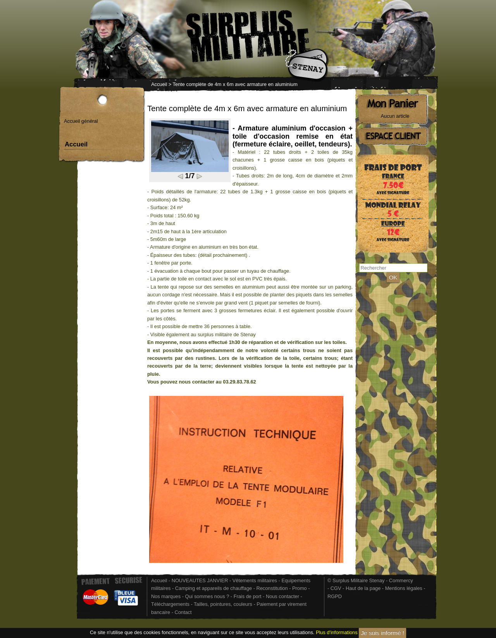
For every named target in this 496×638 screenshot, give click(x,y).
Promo (300, 588)
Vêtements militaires (254, 580)
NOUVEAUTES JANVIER (200, 580)
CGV (336, 588)
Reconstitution (272, 588)
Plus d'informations (337, 633)
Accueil (159, 84)
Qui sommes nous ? (207, 596)
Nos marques (166, 596)
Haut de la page (363, 588)
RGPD (334, 596)
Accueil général (81, 121)
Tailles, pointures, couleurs (223, 604)
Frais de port (248, 596)
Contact (182, 612)
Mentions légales (403, 588)
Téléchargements (170, 604)
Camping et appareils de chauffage (213, 588)
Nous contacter (282, 596)
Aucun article (395, 116)
